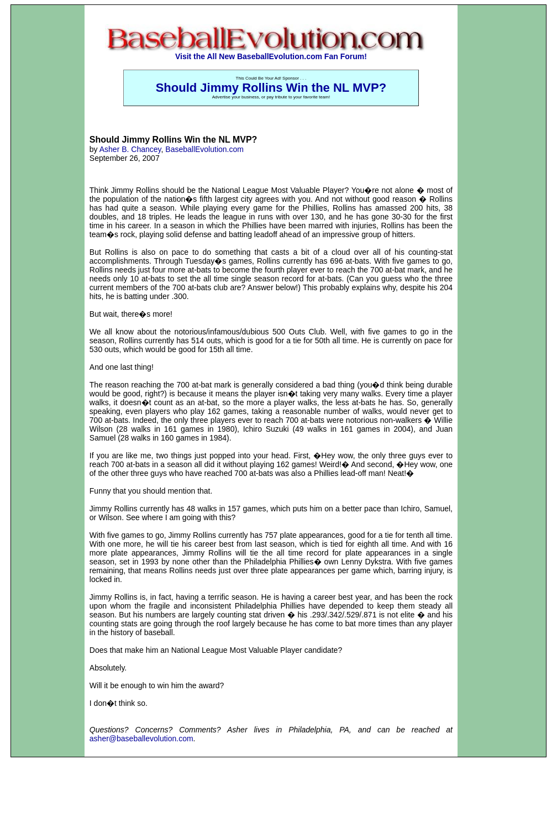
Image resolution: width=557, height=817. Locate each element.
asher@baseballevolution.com (141, 738)
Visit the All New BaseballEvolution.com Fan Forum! (271, 56)
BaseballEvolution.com (204, 149)
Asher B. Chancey (130, 149)
